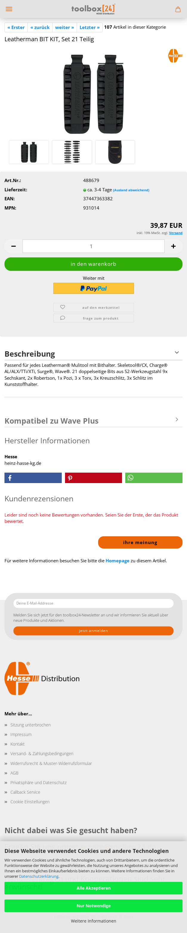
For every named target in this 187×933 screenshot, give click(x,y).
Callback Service (25, 792)
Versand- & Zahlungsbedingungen (41, 753)
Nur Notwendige (94, 905)
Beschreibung (29, 354)
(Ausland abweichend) (131, 190)
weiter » (64, 27)
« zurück (40, 27)
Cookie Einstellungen (30, 801)
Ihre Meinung (140, 542)
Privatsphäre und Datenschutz (38, 782)
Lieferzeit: (15, 190)
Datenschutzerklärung (38, 876)
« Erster (16, 27)
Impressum (21, 734)
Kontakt (17, 744)
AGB (14, 773)
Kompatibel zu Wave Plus (51, 421)
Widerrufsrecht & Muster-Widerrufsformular (51, 763)
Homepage (117, 561)
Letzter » (90, 27)
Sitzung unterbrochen (30, 725)
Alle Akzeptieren (94, 888)
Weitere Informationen (93, 921)
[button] (13, 246)
